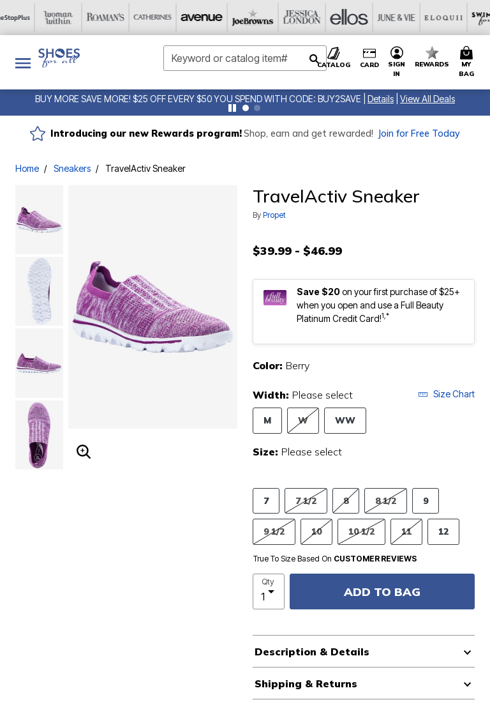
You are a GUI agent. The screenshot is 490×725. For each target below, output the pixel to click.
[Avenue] (79, 17)
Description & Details (312, 651)
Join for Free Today (419, 133)
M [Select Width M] (267, 420)
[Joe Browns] (127, 17)
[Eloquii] (315, 17)
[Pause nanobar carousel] (232, 108)
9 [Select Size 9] (425, 500)
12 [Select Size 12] (443, 531)
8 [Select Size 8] (345, 500)
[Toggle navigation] (23, 62)
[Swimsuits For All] (363, 17)
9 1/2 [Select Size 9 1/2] (274, 531)
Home (27, 168)
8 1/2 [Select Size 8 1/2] (385, 500)
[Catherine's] (32, 17)
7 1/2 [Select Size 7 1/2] (305, 500)
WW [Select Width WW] (345, 420)
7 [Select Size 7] (266, 500)
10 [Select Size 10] (316, 531)
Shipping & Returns (306, 683)
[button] (381, 98)
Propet (274, 215)
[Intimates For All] (457, 17)
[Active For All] (410, 17)
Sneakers (72, 168)
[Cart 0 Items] (468, 62)
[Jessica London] (174, 17)
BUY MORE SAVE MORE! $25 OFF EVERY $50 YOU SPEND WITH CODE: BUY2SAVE (198, 98)
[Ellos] (221, 17)
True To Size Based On (335, 558)
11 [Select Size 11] (406, 531)
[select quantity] (269, 591)
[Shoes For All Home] (59, 58)
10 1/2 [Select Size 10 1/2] (361, 531)
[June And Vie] (268, 17)
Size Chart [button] (446, 393)
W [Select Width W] (303, 420)
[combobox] (245, 58)
